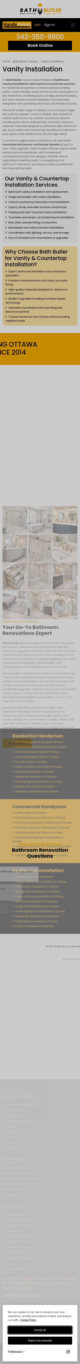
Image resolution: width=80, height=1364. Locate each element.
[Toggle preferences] (16, 1351)
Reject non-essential (40, 1340)
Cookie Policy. (28, 1320)
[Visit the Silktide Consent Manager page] (68, 1352)
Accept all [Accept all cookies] (40, 1330)
